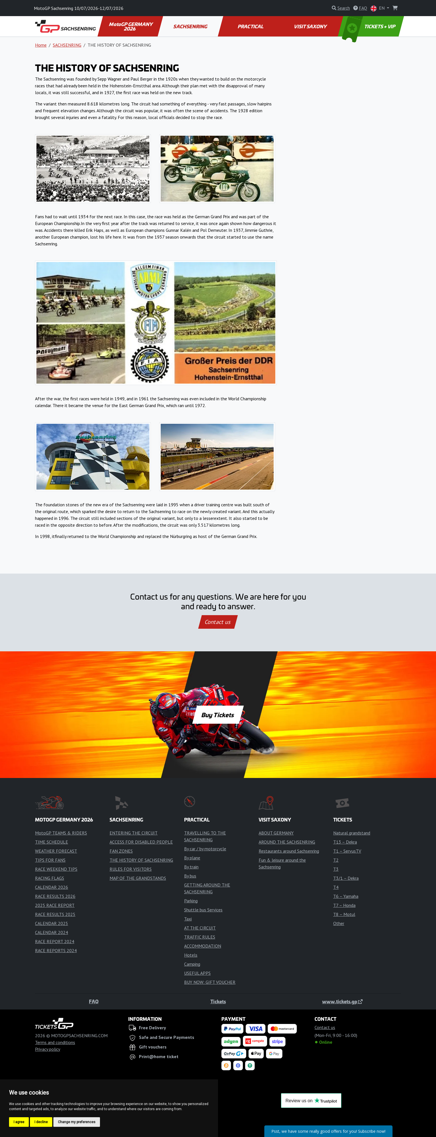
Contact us (218, 622)
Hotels (190, 955)
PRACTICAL (250, 26)
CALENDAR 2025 (51, 923)
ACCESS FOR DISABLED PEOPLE (141, 842)
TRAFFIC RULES (199, 937)
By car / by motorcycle (205, 848)
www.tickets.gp (342, 1001)
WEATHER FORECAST (56, 851)
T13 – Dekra (345, 842)
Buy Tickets (217, 714)
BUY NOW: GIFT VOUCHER (210, 982)
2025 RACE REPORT (55, 905)
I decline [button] (41, 1122)
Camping (192, 964)
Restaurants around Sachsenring (289, 851)
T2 (336, 860)
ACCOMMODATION (202, 946)
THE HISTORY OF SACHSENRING (141, 860)
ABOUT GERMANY (276, 833)
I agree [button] (19, 1122)
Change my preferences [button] (76, 1122)
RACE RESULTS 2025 (55, 914)
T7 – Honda (344, 905)
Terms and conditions (55, 1042)
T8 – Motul (344, 914)
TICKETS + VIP (369, 26)
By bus (190, 876)
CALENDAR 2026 (51, 887)
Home (41, 45)
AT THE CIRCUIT (200, 928)
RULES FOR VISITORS (131, 869)
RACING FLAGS (49, 878)
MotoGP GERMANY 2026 (131, 26)
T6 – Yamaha (345, 896)
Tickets (218, 1001)
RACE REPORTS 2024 (56, 950)
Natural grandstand (351, 833)
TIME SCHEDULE (51, 842)
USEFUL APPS (197, 973)
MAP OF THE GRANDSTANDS (138, 878)
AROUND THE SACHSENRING (287, 842)
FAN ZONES (121, 851)
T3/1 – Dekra (346, 878)
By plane (192, 858)
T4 (336, 887)
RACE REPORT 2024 (54, 941)
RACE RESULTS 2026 (55, 896)
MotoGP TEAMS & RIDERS (61, 833)
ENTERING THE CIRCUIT (134, 833)
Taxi (188, 919)
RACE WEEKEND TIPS (56, 869)
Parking (191, 900)
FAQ (94, 1001)
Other (338, 923)
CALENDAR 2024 (51, 932)
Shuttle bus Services (203, 910)
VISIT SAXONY (310, 26)
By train (191, 867)
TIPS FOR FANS (50, 860)
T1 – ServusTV (347, 851)
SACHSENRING (191, 26)
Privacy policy (47, 1049)
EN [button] (378, 8)
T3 (336, 869)
